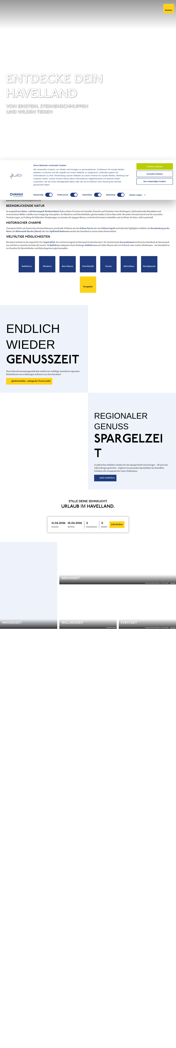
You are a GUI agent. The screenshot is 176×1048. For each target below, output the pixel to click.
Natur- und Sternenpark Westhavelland (40, 211)
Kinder (104, 527)
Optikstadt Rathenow (59, 231)
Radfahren (55, 245)
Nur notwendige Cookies (154, 21)
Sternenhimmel (127, 242)
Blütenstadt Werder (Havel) (28, 231)
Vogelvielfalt (49, 242)
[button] (27, 264)
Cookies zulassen (155, 6)
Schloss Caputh (108, 228)
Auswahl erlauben (155, 14)
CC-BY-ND (172, 152)
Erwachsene (91, 527)
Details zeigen (135, 35)
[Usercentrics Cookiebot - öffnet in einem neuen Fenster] (16, 35)
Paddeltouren (91, 245)
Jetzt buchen (117, 524)
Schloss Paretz (86, 228)
